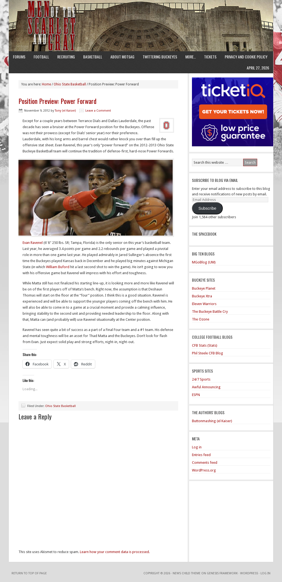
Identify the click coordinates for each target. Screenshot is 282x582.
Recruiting (66, 57)
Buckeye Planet (203, 288)
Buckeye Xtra (202, 296)
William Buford (57, 267)
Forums (19, 57)
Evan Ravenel (33, 243)
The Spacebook (204, 234)
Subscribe (207, 208)
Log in (197, 447)
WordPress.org (204, 470)
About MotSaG (122, 57)
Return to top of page (29, 573)
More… (190, 57)
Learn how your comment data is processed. (115, 552)
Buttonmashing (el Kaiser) (212, 421)
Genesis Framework (222, 573)
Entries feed (201, 455)
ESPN (196, 395)
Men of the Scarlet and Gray (141, 15)
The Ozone (200, 319)
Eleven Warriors (204, 304)
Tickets (210, 57)
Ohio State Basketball (60, 406)
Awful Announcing (206, 387)
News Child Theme (186, 573)
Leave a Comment (98, 110)
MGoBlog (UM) (204, 262)
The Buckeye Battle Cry (210, 311)
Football (41, 57)
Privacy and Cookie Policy (246, 57)
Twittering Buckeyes (160, 57)
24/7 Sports (201, 379)
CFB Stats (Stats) (204, 345)
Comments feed (204, 462)
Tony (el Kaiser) (65, 110)
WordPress (249, 573)
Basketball (92, 57)
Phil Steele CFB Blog (207, 353)
